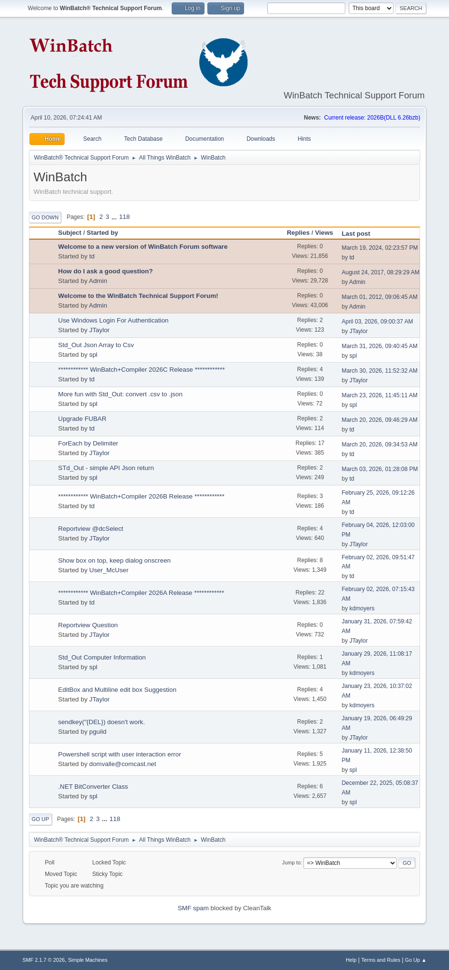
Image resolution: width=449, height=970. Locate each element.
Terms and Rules (380, 960)
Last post (360, 233)
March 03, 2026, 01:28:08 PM (379, 469)
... (115, 216)
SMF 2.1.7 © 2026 (44, 960)
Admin (98, 280)
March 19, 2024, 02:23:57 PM (379, 247)
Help (351, 960)
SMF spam (192, 908)
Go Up (40, 819)
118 (124, 216)
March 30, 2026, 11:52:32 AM (379, 370)
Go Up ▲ (416, 960)
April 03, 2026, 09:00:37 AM (377, 321)
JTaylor (99, 330)
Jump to (291, 862)
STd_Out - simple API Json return (106, 468)
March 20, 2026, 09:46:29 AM (379, 420)
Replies (298, 232)
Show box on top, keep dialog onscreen (114, 560)
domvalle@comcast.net (122, 764)
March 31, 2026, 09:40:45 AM (379, 346)
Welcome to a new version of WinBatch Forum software (143, 246)
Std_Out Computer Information (102, 657)
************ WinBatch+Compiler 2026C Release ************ (141, 369)
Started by (102, 232)
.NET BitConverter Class (93, 786)
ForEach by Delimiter (88, 443)
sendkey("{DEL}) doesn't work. (101, 722)
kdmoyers (361, 608)
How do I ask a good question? (105, 271)
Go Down (45, 217)
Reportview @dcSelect (90, 528)
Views (324, 232)
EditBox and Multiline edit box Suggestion (117, 689)
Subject (70, 232)
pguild (98, 731)
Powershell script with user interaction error (119, 754)
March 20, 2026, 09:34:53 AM (379, 444)
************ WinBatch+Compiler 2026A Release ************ (141, 592)
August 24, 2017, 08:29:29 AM (380, 272)
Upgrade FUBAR (82, 418)
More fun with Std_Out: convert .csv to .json (120, 394)
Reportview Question (88, 625)
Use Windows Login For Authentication (113, 320)
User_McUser (108, 570)
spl (93, 354)
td (92, 256)
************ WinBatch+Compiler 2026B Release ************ (141, 496)
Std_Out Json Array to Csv (96, 345)
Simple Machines (88, 960)
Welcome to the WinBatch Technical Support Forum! (138, 295)
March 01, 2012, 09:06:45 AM (379, 297)
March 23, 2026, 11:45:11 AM (379, 395)
